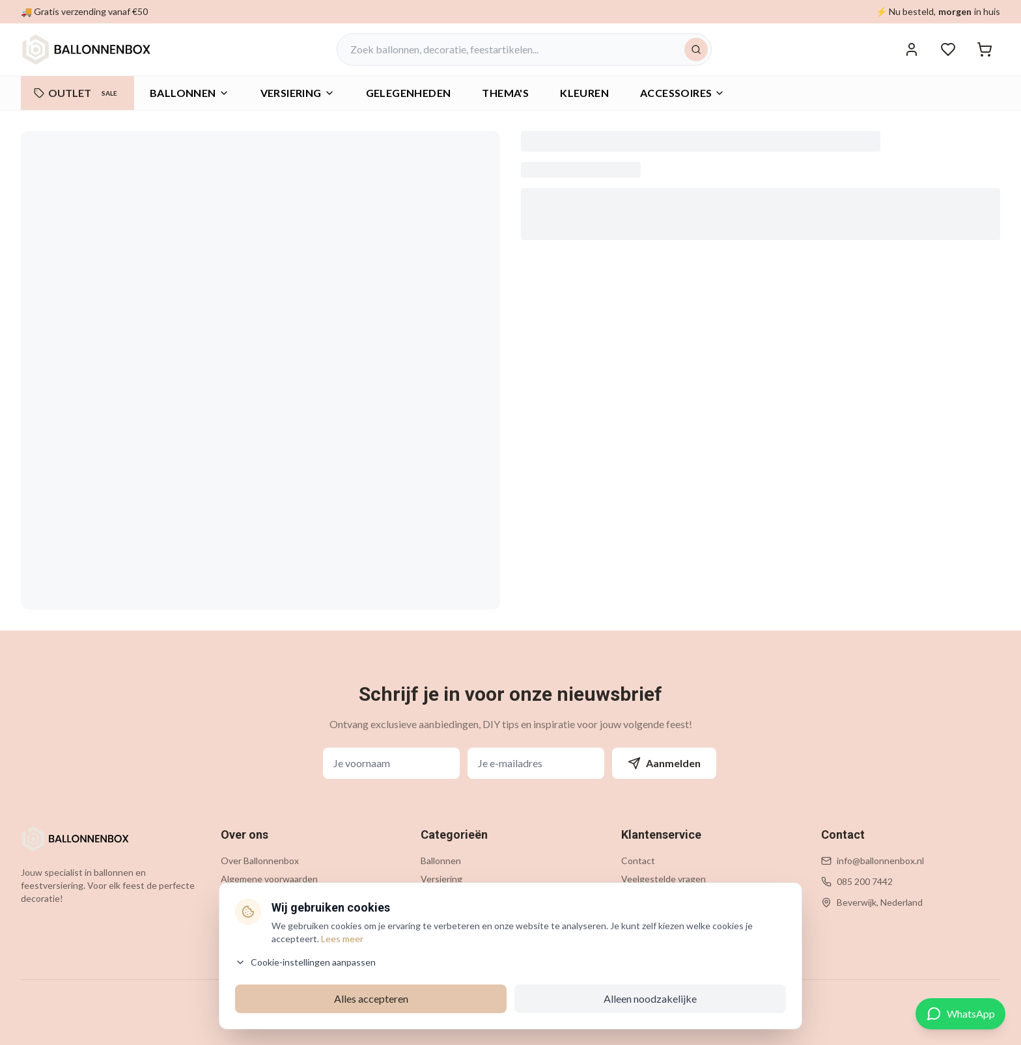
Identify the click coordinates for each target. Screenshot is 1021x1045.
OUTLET (77, 93)
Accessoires (682, 93)
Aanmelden (664, 763)
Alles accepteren (371, 998)
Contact (638, 860)
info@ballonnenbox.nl (880, 860)
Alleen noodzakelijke (650, 998)
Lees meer (342, 938)
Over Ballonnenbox (260, 860)
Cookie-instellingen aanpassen (305, 962)
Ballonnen (189, 93)
